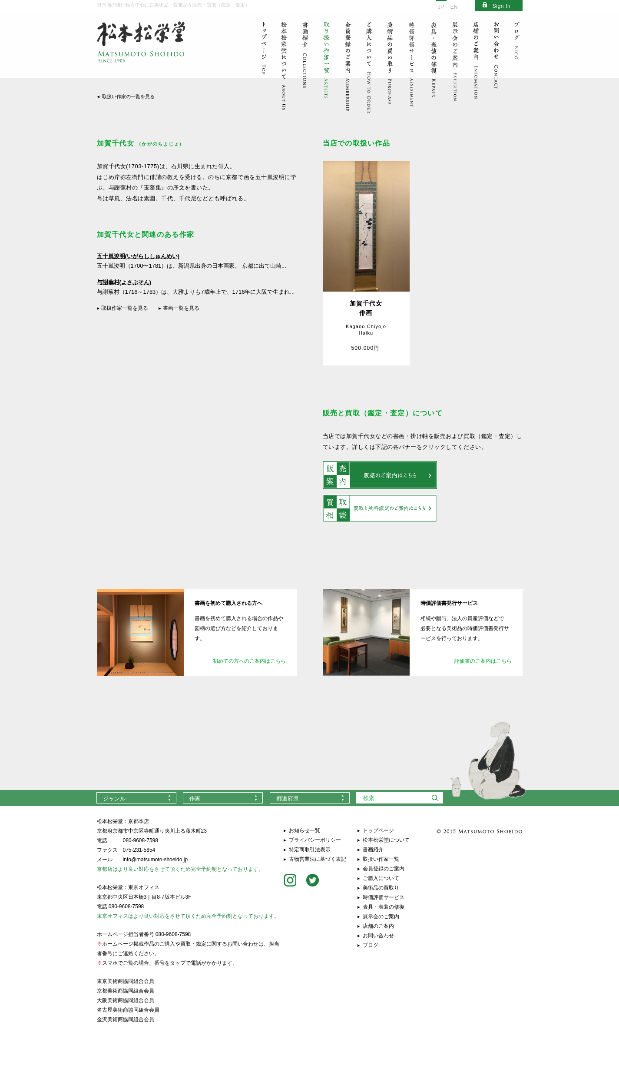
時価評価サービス (383, 897)
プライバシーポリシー (315, 840)
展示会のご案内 (381, 916)
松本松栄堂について (386, 840)
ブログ (370, 945)
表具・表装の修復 (383, 907)
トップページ (378, 830)
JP (441, 7)
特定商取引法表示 (310, 850)
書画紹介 (373, 850)
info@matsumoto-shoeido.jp (155, 860)
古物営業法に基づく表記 (317, 859)
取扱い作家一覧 (381, 859)
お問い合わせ (378, 936)
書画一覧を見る (181, 308)
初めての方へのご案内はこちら (249, 661)
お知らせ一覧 (304, 830)
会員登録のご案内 (383, 869)
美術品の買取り (381, 888)
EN (454, 7)
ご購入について (381, 878)
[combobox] (136, 797)
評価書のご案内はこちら (483, 661)
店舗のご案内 (378, 926)
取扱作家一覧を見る (124, 308)
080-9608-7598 (140, 840)
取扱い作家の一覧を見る (128, 96)
